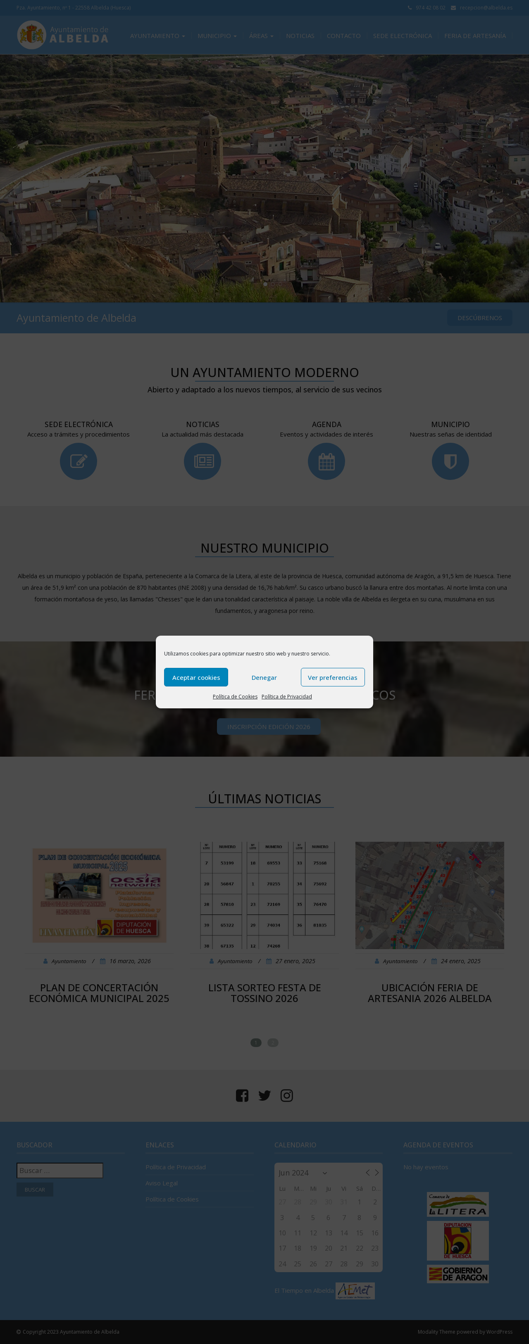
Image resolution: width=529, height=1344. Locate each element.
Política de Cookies (235, 696)
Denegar (264, 677)
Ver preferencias (332, 677)
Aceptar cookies (196, 677)
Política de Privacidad (287, 696)
